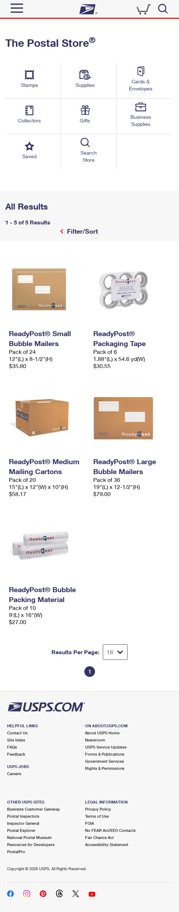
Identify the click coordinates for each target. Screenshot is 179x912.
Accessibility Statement (106, 844)
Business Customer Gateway (33, 809)
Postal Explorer (21, 830)
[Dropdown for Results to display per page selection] (115, 652)
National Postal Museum (29, 837)
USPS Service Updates (106, 747)
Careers (14, 773)
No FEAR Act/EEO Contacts (110, 830)
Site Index (16, 740)
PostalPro (16, 851)
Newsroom (95, 740)
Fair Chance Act (99, 837)
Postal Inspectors (23, 816)
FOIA (89, 823)
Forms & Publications (104, 754)
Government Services (104, 761)
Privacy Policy (98, 809)
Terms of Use (97, 816)
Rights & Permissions (104, 768)
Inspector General (23, 823)
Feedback (16, 754)
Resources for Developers (31, 844)
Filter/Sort (81, 231)
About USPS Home (102, 732)
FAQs (12, 747)
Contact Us (17, 732)
